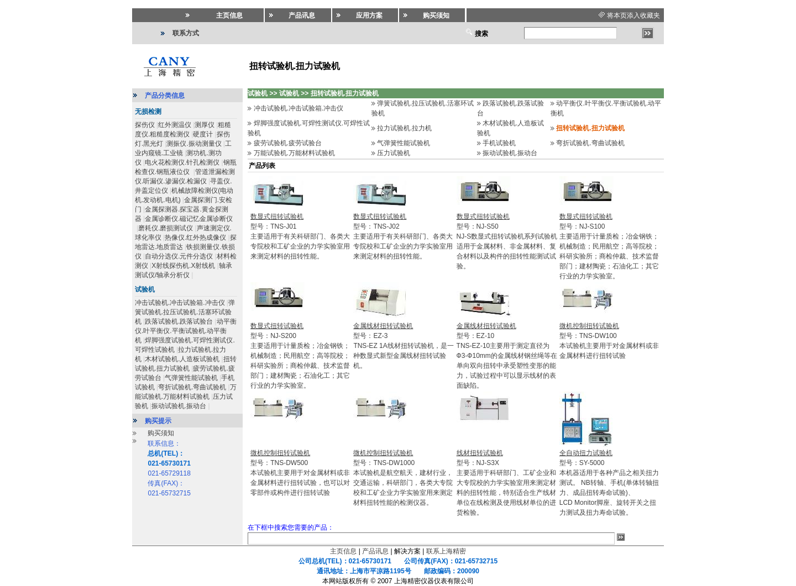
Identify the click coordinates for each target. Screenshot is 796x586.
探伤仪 (145, 125)
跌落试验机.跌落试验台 (179, 321)
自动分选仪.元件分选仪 (179, 256)
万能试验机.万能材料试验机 (294, 153)
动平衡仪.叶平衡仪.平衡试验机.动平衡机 (186, 331)
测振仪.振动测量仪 (193, 143)
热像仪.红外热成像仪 (195, 237)
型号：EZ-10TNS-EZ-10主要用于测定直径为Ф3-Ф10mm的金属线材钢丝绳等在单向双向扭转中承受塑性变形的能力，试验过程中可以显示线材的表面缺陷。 (507, 355)
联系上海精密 (446, 551)
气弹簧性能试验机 (191, 378)
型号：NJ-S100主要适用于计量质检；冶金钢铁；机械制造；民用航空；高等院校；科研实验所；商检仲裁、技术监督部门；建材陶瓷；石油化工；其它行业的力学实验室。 (609, 246)
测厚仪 (204, 125)
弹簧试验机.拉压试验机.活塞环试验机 (185, 312)
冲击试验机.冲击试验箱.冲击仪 (180, 303)
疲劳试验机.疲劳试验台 (288, 143)
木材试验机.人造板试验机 (182, 359)
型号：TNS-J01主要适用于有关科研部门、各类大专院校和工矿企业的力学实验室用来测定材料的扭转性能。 (300, 236)
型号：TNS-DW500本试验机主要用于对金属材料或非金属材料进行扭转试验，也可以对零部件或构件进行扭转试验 (300, 473)
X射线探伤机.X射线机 (183, 266)
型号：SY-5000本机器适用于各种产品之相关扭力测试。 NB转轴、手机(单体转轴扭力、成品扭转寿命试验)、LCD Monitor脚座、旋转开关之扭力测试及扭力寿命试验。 (609, 482)
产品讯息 (375, 551)
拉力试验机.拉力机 (404, 128)
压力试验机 (393, 153)
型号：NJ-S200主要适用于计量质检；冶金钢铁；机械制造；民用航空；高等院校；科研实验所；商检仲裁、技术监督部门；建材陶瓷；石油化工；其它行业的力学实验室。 (300, 355)
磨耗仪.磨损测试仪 (165, 228)
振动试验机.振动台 (178, 406)
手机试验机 (499, 143)
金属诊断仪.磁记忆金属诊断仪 (189, 219)
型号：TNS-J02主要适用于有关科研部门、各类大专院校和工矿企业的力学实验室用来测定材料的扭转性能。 (403, 236)
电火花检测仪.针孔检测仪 (182, 162)
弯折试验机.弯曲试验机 (192, 387)
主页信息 (343, 551)
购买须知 (161, 433)
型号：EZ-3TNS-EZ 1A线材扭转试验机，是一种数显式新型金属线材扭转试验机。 (403, 345)
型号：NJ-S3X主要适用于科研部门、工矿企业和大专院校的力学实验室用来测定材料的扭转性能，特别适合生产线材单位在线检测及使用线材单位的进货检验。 (506, 482)
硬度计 (203, 134)
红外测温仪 (174, 125)
